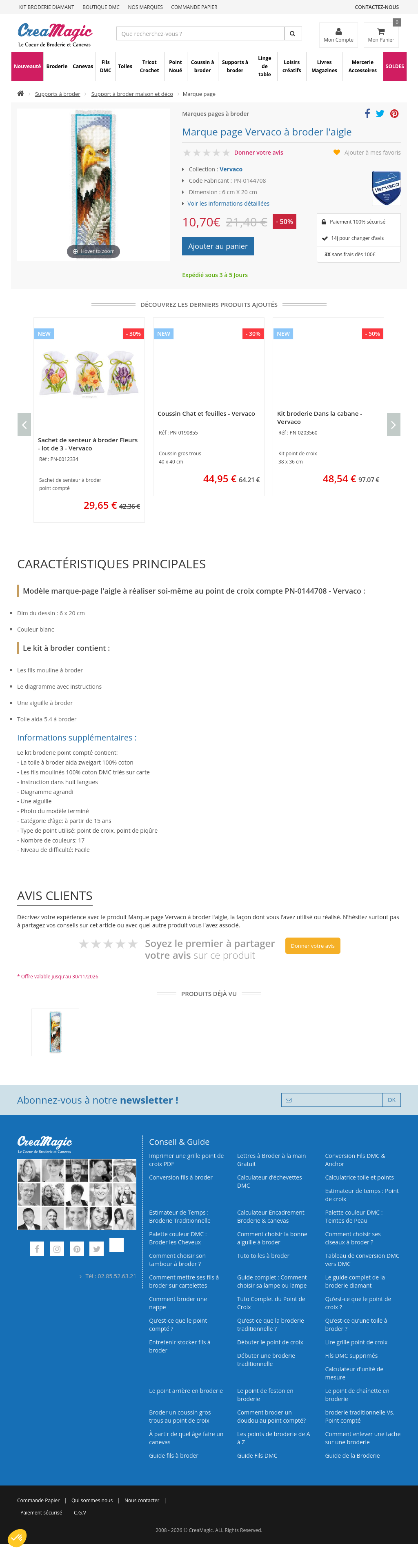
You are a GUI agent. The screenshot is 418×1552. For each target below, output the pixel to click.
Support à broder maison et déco (132, 94)
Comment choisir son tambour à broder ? (177, 1260)
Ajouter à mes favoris (373, 152)
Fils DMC (105, 66)
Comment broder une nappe (178, 1303)
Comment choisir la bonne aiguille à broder (272, 1238)
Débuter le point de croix (270, 1342)
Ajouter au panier (218, 246)
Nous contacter (142, 1500)
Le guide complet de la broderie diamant (355, 1281)
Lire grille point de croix (356, 1342)
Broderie (56, 66)
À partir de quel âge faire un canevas (186, 1438)
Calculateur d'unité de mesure (354, 1373)
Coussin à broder (202, 66)
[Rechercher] (293, 33)
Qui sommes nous (92, 1500)
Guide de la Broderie (352, 1455)
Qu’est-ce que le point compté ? (178, 1325)
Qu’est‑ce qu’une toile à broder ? (356, 1325)
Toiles (125, 66)
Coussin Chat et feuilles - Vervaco (206, 413)
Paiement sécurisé (41, 1512)
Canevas (83, 66)
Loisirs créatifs (291, 66)
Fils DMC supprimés (351, 1355)
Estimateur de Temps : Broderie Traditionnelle (180, 1216)
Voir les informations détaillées (228, 203)
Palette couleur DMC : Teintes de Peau (353, 1216)
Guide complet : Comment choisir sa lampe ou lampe (272, 1281)
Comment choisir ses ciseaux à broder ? (352, 1238)
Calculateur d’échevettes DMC (269, 1181)
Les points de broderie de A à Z (273, 1438)
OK (392, 1100)
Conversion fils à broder (181, 1177)
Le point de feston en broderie (265, 1395)
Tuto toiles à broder (263, 1255)
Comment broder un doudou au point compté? (271, 1416)
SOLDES (395, 66)
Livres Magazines (324, 66)
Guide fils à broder (173, 1455)
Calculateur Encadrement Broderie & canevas (271, 1216)
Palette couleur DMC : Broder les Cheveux (178, 1238)
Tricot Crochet (149, 66)
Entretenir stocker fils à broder (180, 1346)
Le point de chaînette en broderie (357, 1395)
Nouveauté (27, 66)
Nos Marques (145, 7)
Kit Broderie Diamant (46, 7)
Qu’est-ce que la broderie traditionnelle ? (270, 1325)
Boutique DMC (101, 7)
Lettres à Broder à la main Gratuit (271, 1160)
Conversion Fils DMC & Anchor (355, 1160)
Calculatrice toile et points (359, 1177)
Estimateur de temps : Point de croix (362, 1195)
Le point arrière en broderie (186, 1391)
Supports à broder (235, 66)
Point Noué (175, 66)
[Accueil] (20, 94)
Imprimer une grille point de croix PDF (186, 1160)
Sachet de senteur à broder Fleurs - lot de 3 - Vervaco (88, 444)
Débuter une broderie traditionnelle (266, 1360)
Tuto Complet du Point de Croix (271, 1303)
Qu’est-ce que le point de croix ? (358, 1303)
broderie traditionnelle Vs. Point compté (359, 1416)
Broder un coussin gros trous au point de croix (180, 1416)
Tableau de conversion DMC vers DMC (362, 1260)
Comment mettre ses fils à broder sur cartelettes (184, 1281)
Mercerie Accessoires (363, 66)
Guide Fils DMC (257, 1455)
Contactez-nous (377, 7)
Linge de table (264, 66)
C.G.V (80, 1512)
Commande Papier (194, 7)
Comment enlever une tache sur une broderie (362, 1438)
